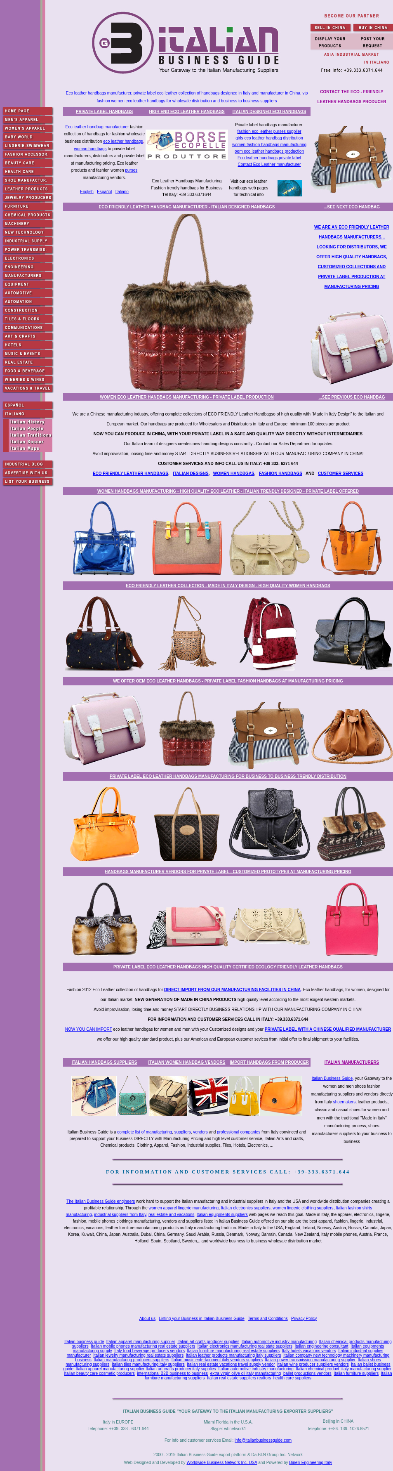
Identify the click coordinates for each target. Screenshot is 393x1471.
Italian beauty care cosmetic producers (99, 1373)
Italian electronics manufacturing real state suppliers (245, 1346)
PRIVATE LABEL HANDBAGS (104, 111)
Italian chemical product (317, 1369)
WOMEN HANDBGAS (233, 473)
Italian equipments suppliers (222, 1214)
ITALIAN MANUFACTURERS (352, 1062)
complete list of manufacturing (144, 1132)
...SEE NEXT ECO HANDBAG (352, 207)
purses (131, 170)
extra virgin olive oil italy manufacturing (245, 1373)
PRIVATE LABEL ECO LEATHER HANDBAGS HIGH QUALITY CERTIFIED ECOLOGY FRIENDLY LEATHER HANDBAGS (228, 967)
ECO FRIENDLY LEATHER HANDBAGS (130, 473)
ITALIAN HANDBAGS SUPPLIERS (104, 1062)
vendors (200, 1132)
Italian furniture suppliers (356, 1373)
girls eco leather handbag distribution (269, 138)
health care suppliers (292, 1378)
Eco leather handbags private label (269, 158)
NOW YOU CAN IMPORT (88, 1029)
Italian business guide (84, 1341)
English (87, 191)
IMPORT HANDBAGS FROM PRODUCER (269, 1062)
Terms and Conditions (268, 1318)
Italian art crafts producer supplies (208, 1341)
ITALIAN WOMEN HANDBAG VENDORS (186, 1062)
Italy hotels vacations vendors (309, 1350)
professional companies (238, 1132)
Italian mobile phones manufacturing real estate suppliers (143, 1346)
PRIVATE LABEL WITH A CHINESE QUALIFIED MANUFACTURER (328, 1029)
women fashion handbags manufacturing (269, 144)
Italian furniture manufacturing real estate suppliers (233, 1350)
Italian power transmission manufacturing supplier (310, 1360)
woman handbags (90, 148)
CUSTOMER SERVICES (340, 473)
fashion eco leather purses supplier (269, 131)
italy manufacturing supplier (366, 1369)
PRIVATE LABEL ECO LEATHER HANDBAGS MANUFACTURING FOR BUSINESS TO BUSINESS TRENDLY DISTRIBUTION (228, 776)
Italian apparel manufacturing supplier (140, 1341)
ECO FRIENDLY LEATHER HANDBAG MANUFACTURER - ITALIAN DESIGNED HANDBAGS (187, 207)
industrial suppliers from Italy (120, 1214)
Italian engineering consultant (321, 1346)
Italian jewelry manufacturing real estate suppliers (138, 1355)
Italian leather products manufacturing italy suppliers (233, 1355)
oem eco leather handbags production (269, 151)
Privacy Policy (304, 1318)
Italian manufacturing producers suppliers (131, 1360)
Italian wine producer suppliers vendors (312, 1364)
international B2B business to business (172, 1373)
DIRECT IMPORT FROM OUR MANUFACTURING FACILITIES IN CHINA (232, 989)
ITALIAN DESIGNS (190, 473)
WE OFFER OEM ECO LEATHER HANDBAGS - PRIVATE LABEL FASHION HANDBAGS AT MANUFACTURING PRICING (228, 681)
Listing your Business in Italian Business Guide (202, 1318)
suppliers (182, 1132)
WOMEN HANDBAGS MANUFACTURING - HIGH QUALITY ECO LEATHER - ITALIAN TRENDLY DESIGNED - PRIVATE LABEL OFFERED (228, 491)
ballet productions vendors (307, 1373)
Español (104, 191)
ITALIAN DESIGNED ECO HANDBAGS (269, 111)
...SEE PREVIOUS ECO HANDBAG (351, 397)
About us (147, 1318)
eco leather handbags (123, 141)
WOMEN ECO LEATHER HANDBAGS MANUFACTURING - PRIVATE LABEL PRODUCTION (186, 397)
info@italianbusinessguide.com (263, 1440)
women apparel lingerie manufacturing (184, 1208)
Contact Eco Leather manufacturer (269, 164)
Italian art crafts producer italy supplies (181, 1369)
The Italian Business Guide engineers (100, 1201)
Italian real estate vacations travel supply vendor (231, 1364)
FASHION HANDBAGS (280, 473)
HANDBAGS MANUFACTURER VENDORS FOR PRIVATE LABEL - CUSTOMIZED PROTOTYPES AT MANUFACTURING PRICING (228, 871)
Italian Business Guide (332, 1078)
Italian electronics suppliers (246, 1208)
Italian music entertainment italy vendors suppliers (217, 1360)
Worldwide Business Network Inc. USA (221, 1462)
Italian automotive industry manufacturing (279, 1341)
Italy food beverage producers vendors (149, 1350)
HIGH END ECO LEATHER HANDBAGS (186, 111)
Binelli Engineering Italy (310, 1462)
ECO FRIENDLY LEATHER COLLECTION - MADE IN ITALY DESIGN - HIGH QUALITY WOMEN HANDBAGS (228, 585)
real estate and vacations (171, 1214)
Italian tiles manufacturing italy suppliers (148, 1364)
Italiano (122, 191)
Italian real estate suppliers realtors (239, 1378)
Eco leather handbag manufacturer (97, 127)
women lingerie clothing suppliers (303, 1208)
